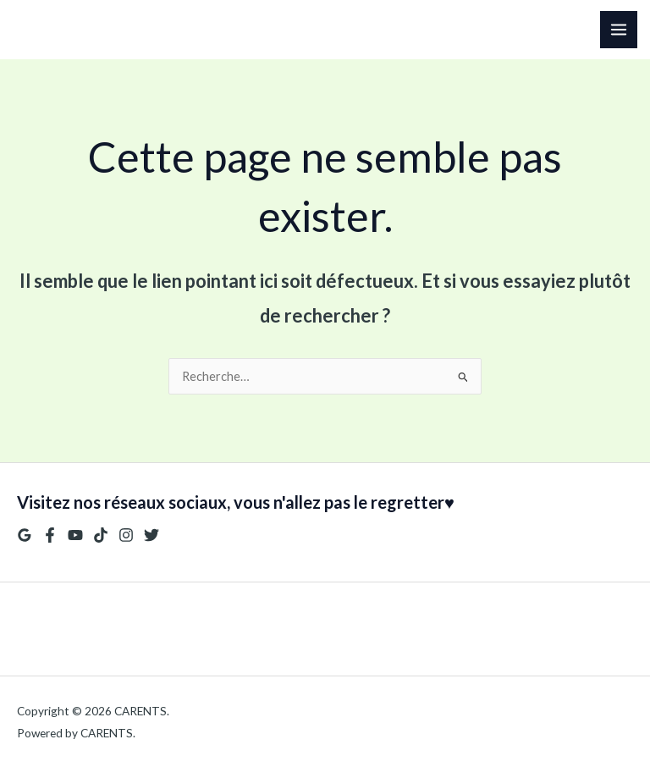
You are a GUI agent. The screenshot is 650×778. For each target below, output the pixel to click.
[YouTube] (75, 535)
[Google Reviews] (24, 535)
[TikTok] (100, 535)
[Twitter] (151, 535)
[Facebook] (50, 535)
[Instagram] (126, 535)
